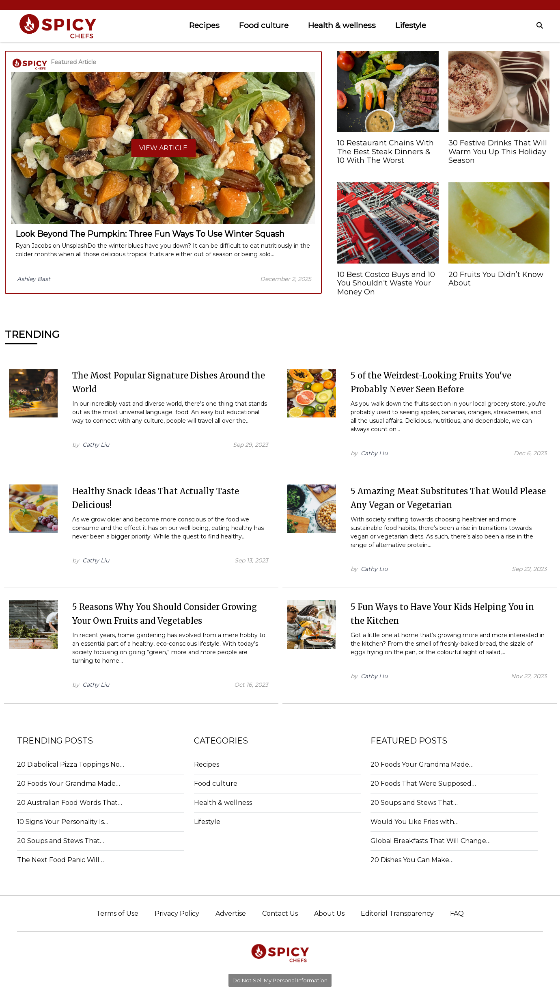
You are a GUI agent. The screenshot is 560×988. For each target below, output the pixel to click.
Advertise (230, 913)
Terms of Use (117, 913)
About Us (329, 913)
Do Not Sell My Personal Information (280, 980)
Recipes (204, 25)
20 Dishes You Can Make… (412, 860)
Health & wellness (342, 25)
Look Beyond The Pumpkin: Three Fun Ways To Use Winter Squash (149, 234)
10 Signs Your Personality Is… (62, 822)
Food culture (264, 25)
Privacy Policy (177, 913)
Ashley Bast (33, 279)
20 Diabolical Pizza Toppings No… (70, 764)
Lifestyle (410, 25)
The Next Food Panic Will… (60, 860)
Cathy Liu (95, 444)
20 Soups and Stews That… (60, 841)
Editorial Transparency (397, 913)
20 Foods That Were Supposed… (423, 783)
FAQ (457, 913)
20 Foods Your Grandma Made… (68, 783)
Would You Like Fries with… (414, 822)
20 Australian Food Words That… (69, 802)
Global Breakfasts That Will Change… (430, 841)
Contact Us (280, 913)
